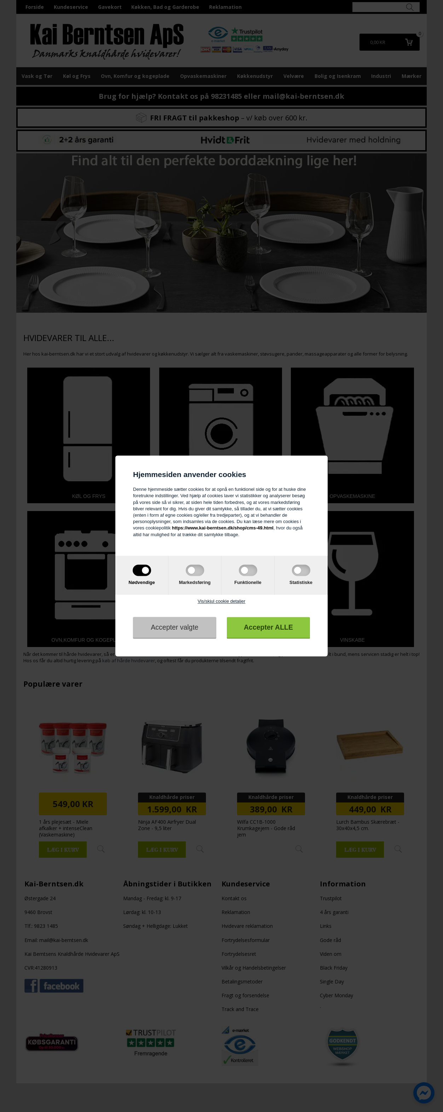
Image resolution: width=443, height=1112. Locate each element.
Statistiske (300, 582)
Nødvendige (141, 582)
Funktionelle (247, 582)
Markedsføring (195, 582)
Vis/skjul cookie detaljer (222, 601)
